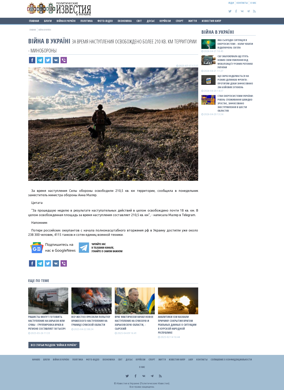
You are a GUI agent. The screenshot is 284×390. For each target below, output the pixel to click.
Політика (86, 21)
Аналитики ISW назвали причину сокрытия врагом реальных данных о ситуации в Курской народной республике (177, 324)
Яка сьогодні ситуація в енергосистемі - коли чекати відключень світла (235, 43)
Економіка (125, 21)
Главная (34, 21)
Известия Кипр (211, 21)
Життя (192, 21)
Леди (231, 3)
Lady (190, 359)
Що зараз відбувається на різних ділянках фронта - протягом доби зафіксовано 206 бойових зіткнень (235, 81)
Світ (139, 21)
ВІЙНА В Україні (66, 21)
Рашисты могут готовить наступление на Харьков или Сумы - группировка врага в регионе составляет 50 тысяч (46, 322)
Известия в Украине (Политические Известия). (143, 383)
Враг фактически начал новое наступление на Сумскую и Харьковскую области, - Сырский (134, 322)
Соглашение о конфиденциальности (231, 359)
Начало (36, 359)
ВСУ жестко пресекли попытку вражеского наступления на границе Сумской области (90, 321)
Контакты (242, 3)
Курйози (165, 21)
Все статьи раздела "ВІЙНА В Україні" (54, 345)
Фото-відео (105, 21)
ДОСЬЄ (151, 21)
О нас (253, 3)
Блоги (48, 21)
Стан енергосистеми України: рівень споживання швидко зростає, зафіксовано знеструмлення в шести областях (235, 103)
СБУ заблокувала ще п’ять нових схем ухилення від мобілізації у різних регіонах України (235, 61)
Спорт (179, 21)
